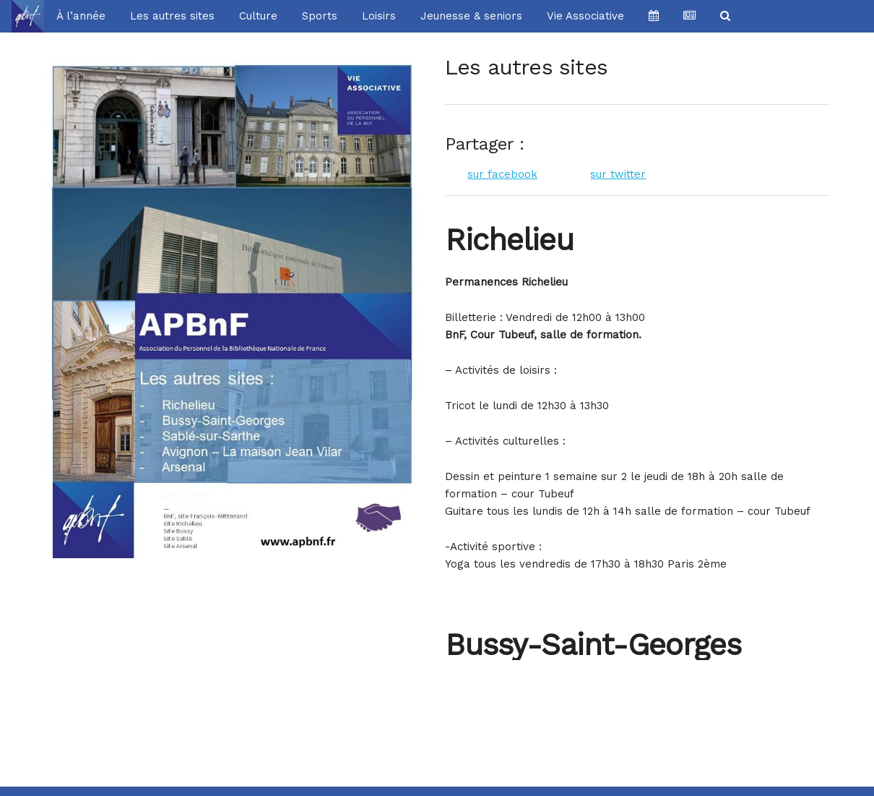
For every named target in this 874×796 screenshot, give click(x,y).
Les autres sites (172, 15)
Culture (258, 15)
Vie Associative (585, 15)
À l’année (80, 15)
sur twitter (618, 174)
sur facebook (502, 174)
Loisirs (379, 15)
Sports (319, 15)
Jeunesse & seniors (471, 15)
